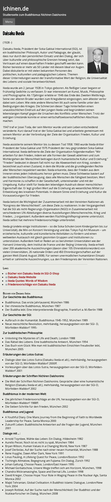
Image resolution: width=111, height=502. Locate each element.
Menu (9, 22)
